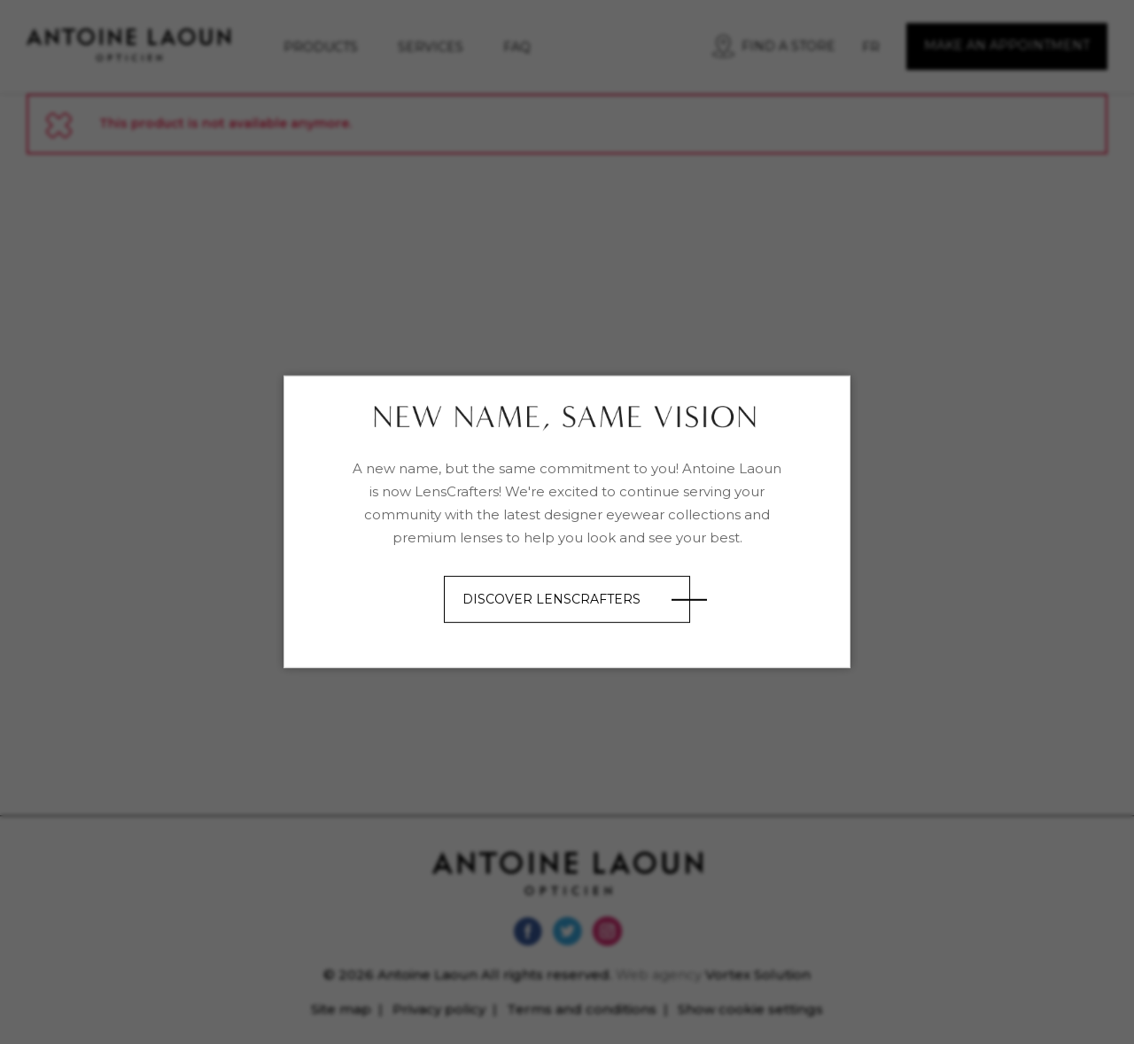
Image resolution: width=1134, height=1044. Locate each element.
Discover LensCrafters (551, 599)
